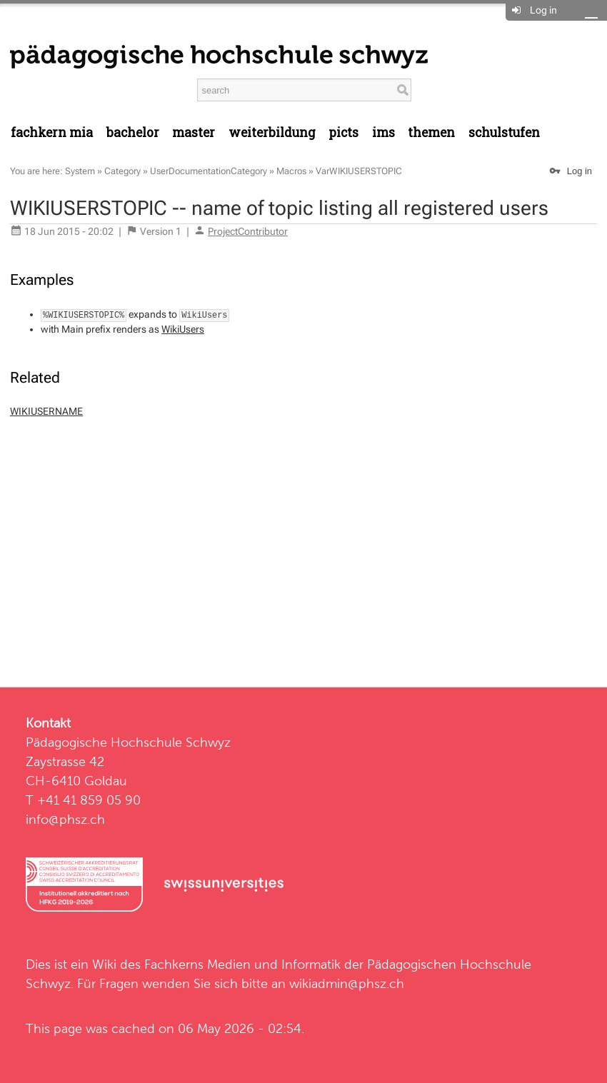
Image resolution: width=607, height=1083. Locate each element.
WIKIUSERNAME (46, 411)
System (80, 171)
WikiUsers (182, 329)
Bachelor (132, 132)
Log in (543, 10)
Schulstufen (504, 132)
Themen (431, 132)
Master (193, 132)
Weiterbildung (272, 132)
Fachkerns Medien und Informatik (242, 964)
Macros (291, 171)
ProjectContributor (248, 231)
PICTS (343, 132)
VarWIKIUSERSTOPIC (359, 171)
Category (122, 171)
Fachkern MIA (52, 132)
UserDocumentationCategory (208, 171)
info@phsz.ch (65, 819)
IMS (383, 132)
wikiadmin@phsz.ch (346, 983)
